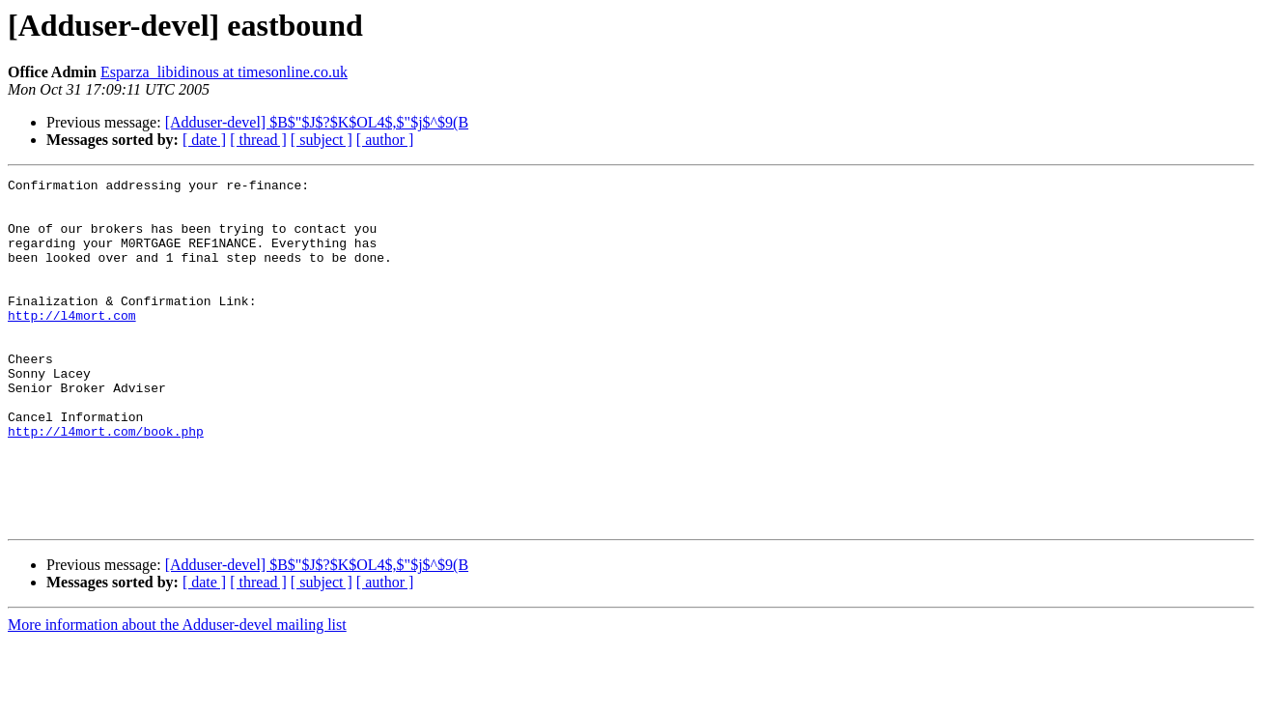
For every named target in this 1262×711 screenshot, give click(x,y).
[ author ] (385, 139)
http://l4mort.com (72, 344)
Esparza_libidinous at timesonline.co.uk (224, 72)
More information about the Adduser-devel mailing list (177, 694)
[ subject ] (321, 139)
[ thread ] (258, 139)
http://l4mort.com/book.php (106, 483)
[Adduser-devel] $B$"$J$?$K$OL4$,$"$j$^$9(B (316, 122)
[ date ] (204, 139)
